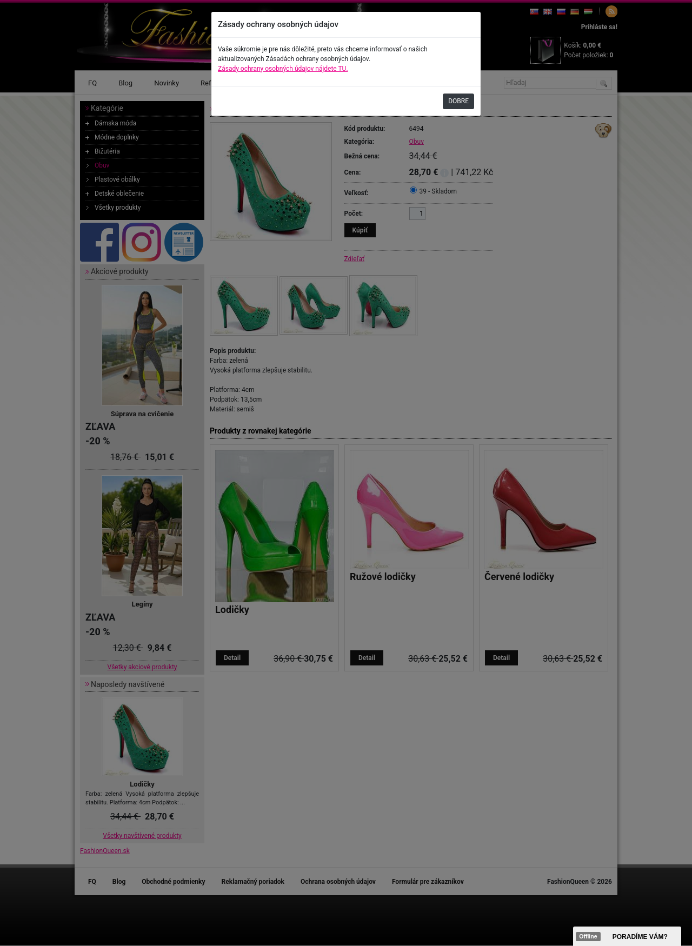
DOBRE (458, 101)
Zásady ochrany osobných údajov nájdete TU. (283, 68)
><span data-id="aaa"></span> (627, 936)
